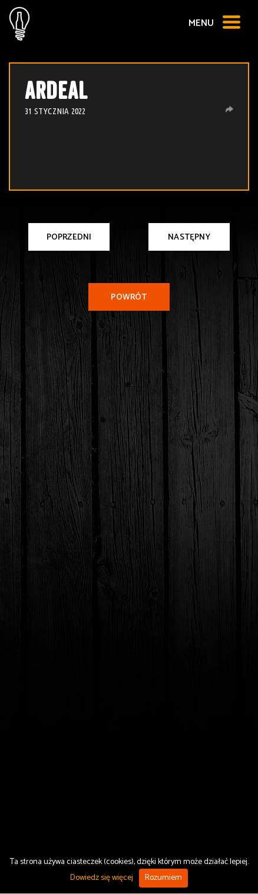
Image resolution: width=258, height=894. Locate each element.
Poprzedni (69, 237)
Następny (189, 237)
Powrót (129, 297)
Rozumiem (163, 878)
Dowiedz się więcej (101, 878)
